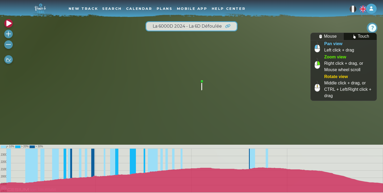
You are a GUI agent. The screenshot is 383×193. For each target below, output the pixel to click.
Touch (360, 36)
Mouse (327, 36)
